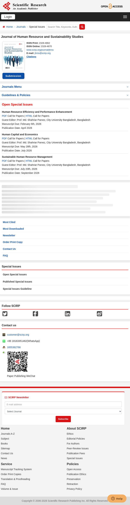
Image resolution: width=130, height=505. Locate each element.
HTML (29, 115)
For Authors (73, 443)
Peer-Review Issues (78, 448)
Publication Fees (76, 453)
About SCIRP (76, 428)
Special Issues (75, 458)
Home (9, 26)
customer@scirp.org (18, 334)
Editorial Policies (76, 438)
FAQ (5, 255)
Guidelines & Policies (65, 95)
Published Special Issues (17, 281)
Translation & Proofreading (15, 479)
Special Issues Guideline (17, 288)
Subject (5, 438)
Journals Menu (65, 86)
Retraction (72, 484)
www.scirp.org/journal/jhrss (40, 49)
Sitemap (5, 448)
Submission (13, 75)
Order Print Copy (13, 242)
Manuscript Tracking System (16, 469)
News (4, 458)
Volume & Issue (9, 488)
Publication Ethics (76, 474)
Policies (73, 464)
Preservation (74, 479)
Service (6, 464)
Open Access (74, 469)
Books (4, 443)
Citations (31, 56)
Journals (21, 26)
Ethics (70, 433)
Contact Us (9, 249)
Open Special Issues (15, 274)
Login (8, 17)
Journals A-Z (8, 433)
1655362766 (14, 347)
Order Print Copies (11, 474)
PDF (4, 115)
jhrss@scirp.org (43, 53)
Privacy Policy (74, 488)
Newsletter (9, 235)
